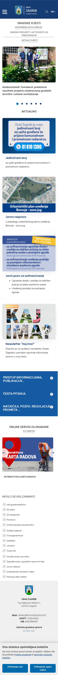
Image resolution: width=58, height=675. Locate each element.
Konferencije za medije (28, 27)
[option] (29, 72)
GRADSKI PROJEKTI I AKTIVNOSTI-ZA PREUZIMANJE (29, 34)
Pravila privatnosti (22, 654)
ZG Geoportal (13, 515)
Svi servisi (29, 431)
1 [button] (17, 103)
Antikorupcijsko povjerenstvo (20, 525)
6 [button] (40, 103)
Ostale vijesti (29, 40)
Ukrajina (11, 546)
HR (53, 11)
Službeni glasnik (14, 530)
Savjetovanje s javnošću (18, 556)
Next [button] (53, 453)
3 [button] (26, 103)
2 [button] (22, 103)
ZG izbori (11, 509)
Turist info (11, 551)
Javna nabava (13, 567)
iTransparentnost (15, 535)
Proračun (11, 520)
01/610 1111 (29, 631)
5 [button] (36, 103)
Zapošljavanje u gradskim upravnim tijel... (26, 561)
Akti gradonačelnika (16, 504)
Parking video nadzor (17, 577)
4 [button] (31, 103)
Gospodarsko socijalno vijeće (20, 572)
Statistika (11, 541)
